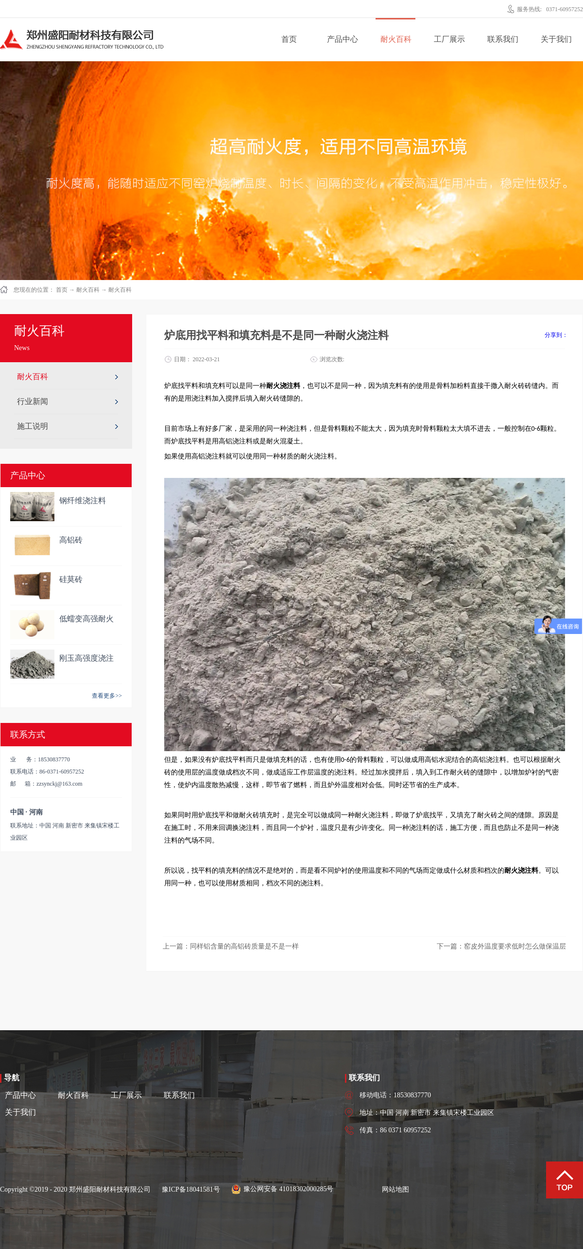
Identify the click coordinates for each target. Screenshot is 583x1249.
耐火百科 (88, 289)
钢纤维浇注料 (82, 500)
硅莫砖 (71, 579)
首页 (289, 39)
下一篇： (501, 946)
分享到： (556, 335)
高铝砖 (71, 540)
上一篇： (231, 946)
